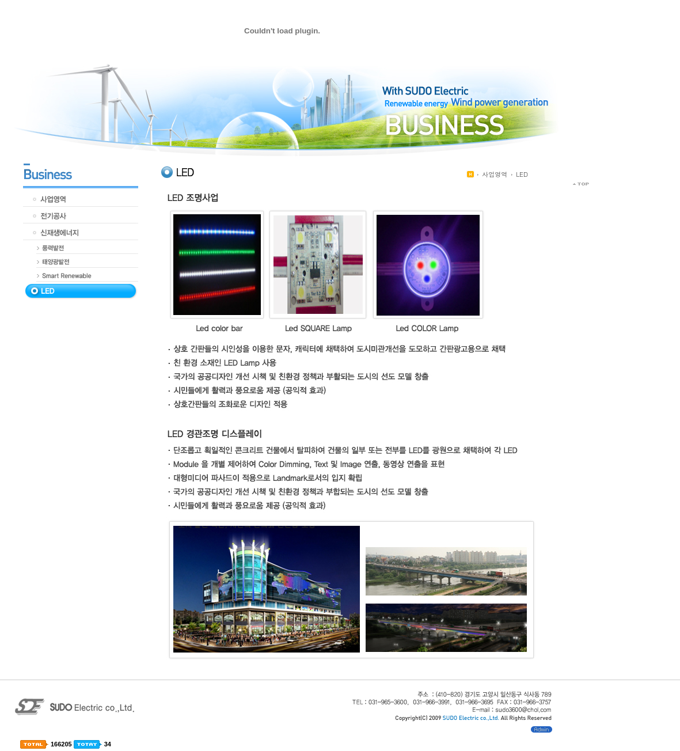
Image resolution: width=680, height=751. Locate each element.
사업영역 (494, 174)
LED (522, 174)
